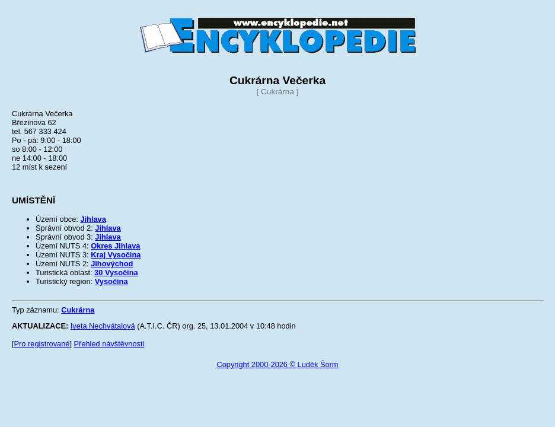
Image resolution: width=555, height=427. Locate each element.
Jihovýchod (112, 263)
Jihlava (93, 219)
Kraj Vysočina (116, 254)
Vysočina (111, 281)
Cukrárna (77, 309)
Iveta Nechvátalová (103, 325)
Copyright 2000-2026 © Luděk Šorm (277, 364)
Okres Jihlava (115, 245)
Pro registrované (42, 343)
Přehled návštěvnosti (109, 343)
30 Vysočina (116, 272)
